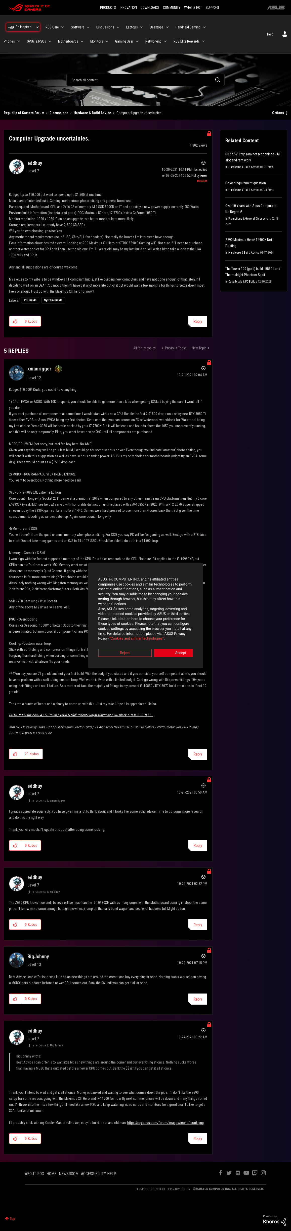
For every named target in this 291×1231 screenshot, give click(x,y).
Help (270, 34)
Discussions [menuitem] (105, 27)
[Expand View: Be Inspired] (37, 27)
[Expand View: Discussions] (117, 27)
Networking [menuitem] (153, 41)
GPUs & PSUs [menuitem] (36, 41)
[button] (15, 321)
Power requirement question (245, 183)
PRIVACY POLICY (179, 1189)
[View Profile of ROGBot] (202, 181)
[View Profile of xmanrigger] (39, 369)
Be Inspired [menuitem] (23, 27)
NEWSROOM (68, 1173)
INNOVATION (128, 8)
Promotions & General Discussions (249, 218)
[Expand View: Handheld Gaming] (204, 27)
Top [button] (12, 1219)
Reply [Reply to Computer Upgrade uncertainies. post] (197, 321)
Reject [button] (117, 643)
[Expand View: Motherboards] (82, 41)
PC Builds (30, 300)
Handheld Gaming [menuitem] (188, 27)
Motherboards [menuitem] (68, 41)
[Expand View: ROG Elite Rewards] (203, 41)
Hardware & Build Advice (92, 113)
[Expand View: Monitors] (106, 41)
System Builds (53, 300)
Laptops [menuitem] (132, 27)
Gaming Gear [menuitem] (124, 41)
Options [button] (278, 113)
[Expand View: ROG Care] (62, 27)
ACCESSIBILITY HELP (98, 1173)
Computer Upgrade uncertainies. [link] (139, 113)
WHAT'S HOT (193, 8)
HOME (51, 1173)
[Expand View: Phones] (18, 41)
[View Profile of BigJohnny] (38, 956)
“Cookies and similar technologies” (112, 629)
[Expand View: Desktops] (167, 27)
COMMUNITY (171, 8)
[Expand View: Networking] (165, 41)
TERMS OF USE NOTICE (150, 1189)
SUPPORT (212, 8)
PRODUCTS (108, 8)
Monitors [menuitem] (96, 41)
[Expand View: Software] (88, 27)
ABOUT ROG (34, 1173)
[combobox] (145, 80)
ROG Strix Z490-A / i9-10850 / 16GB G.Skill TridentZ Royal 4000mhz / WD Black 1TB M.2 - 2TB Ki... (81, 715)
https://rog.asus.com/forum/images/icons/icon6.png (165, 1123)
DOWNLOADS (150, 8)
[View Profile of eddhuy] (34, 163)
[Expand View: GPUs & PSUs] (49, 41)
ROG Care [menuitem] (52, 27)
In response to (48, 800)
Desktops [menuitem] (156, 27)
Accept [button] (173, 643)
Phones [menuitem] (9, 41)
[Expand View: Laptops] (141, 27)
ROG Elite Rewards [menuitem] (187, 41)
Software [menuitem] (77, 27)
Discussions (59, 113)
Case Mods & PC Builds (242, 281)
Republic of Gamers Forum (24, 113)
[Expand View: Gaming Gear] (137, 41)
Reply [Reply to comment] (197, 754)
